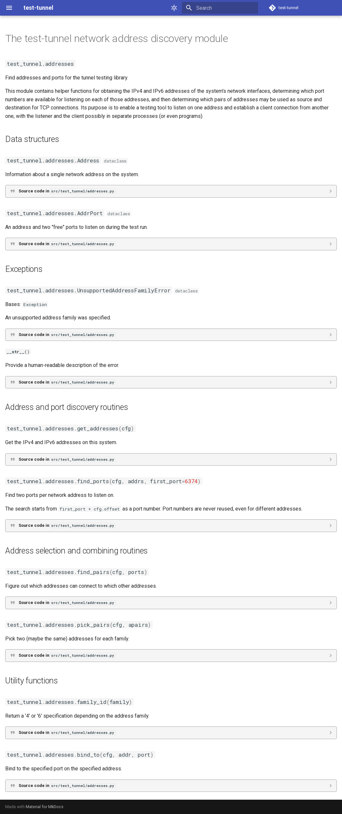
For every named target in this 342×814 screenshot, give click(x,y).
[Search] (220, 8)
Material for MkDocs (44, 806)
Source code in (67, 191)
